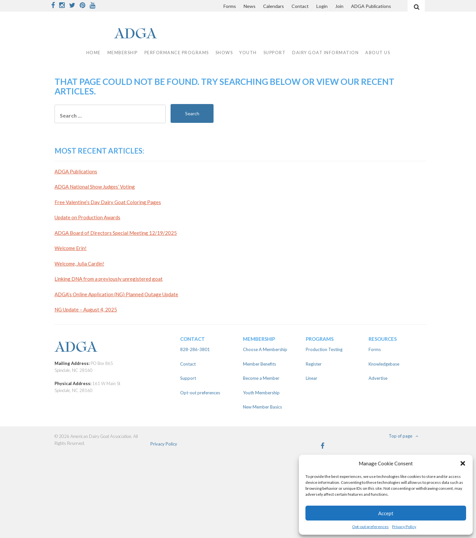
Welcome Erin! (71, 248)
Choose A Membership (265, 349)
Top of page (403, 436)
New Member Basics (262, 407)
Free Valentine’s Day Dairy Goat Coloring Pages (108, 202)
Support (274, 52)
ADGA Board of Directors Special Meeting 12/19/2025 (116, 233)
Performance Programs (176, 52)
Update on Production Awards (87, 217)
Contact (300, 6)
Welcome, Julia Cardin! (79, 264)
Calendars (273, 6)
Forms (229, 6)
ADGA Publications (371, 6)
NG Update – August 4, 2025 (86, 309)
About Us (377, 52)
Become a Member (261, 378)
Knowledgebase (384, 364)
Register (314, 364)
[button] (462, 463)
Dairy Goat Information (325, 52)
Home (93, 52)
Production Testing (324, 349)
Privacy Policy (404, 526)
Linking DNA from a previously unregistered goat (109, 279)
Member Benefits (259, 364)
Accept (385, 513)
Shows (224, 52)
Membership (122, 52)
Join (339, 6)
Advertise (378, 378)
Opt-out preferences (370, 526)
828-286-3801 (195, 349)
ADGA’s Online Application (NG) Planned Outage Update (116, 294)
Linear (311, 378)
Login (322, 6)
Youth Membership (261, 392)
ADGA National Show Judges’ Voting (95, 187)
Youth (248, 52)
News (250, 6)
